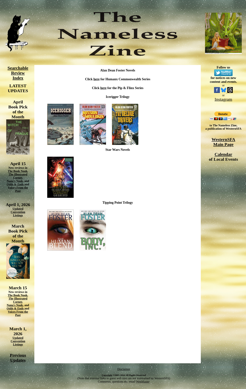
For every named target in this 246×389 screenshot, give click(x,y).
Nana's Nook (15, 181)
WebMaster (143, 381)
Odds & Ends (15, 184)
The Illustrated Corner (17, 176)
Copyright (107, 375)
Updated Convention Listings (18, 212)
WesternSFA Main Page (223, 142)
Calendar (223, 154)
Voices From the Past (18, 189)
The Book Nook (17, 171)
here (97, 79)
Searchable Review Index (18, 73)
